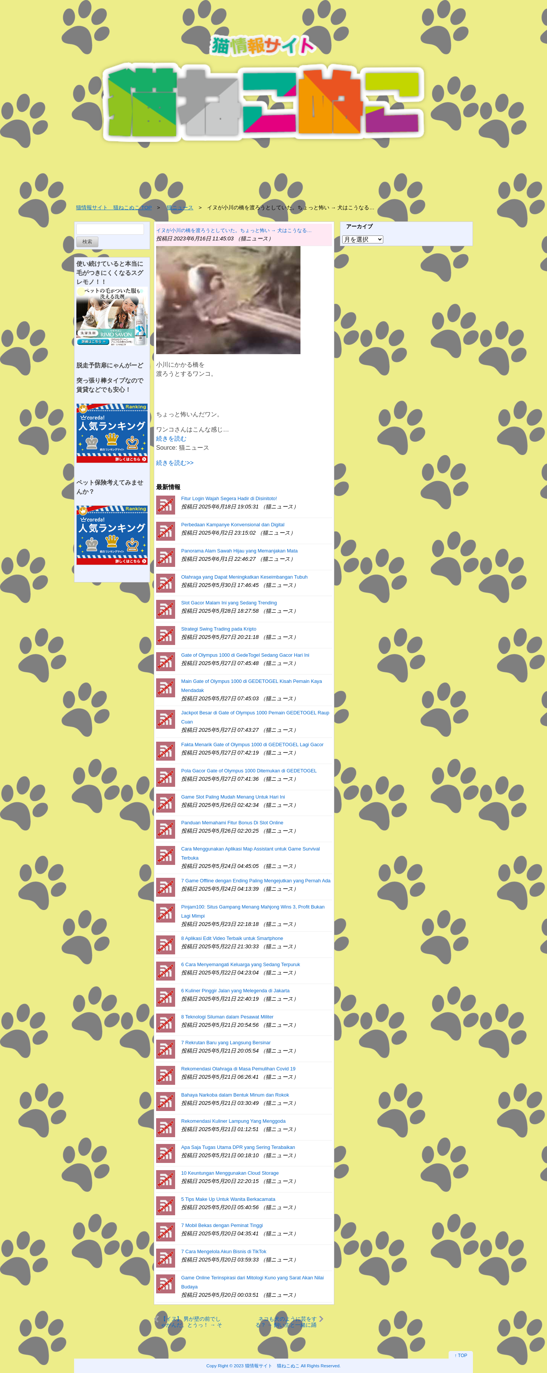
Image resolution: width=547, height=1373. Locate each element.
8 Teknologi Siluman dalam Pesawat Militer (227, 1017)
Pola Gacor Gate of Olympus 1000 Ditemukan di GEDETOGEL (249, 771)
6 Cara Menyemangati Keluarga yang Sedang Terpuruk (240, 964)
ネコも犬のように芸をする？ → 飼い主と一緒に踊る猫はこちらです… (286, 1321)
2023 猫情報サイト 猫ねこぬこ (267, 1365)
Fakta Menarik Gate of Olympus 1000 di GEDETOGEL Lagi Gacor (252, 744)
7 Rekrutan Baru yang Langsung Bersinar (225, 1042)
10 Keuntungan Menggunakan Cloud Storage (230, 1173)
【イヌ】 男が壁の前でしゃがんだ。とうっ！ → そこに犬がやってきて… (191, 1321)
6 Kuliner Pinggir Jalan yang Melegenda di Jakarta (235, 990)
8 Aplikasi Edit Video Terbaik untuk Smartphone (232, 938)
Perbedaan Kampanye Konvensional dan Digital (233, 524)
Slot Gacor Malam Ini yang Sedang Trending (229, 603)
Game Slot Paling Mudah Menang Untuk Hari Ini (233, 797)
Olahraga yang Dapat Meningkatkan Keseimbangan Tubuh (244, 577)
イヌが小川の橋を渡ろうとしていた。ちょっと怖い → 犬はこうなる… (234, 230)
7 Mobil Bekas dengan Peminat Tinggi (222, 1225)
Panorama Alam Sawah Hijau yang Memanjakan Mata (239, 551)
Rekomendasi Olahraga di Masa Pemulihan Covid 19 (238, 1069)
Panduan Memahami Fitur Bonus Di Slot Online (232, 822)
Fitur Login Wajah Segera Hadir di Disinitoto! (229, 498)
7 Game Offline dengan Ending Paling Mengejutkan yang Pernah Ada (255, 880)
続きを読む (171, 438)
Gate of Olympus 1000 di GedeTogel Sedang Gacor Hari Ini (245, 655)
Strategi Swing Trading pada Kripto (218, 629)
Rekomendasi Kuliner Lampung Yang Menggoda (233, 1121)
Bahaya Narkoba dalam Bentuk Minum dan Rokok (235, 1095)
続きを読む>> (175, 463)
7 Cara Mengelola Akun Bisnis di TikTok (223, 1251)
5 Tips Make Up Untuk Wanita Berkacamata (228, 1199)
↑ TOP (460, 1355)
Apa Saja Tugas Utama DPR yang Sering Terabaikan (238, 1147)
